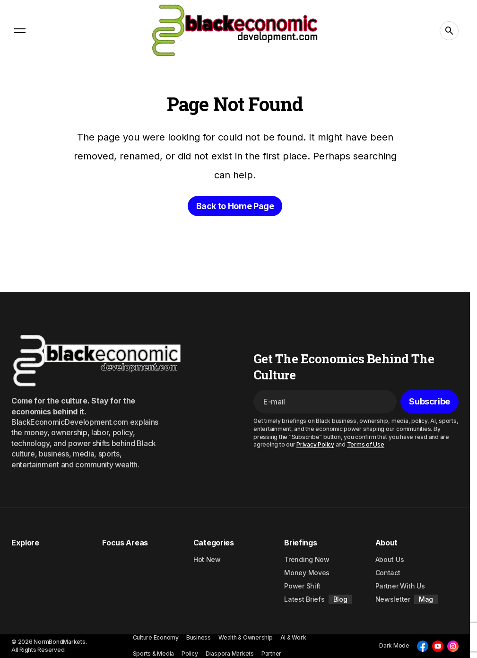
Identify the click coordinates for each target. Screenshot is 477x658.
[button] (20, 30)
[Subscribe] (429, 401)
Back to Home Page (235, 206)
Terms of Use (365, 444)
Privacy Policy (315, 444)
